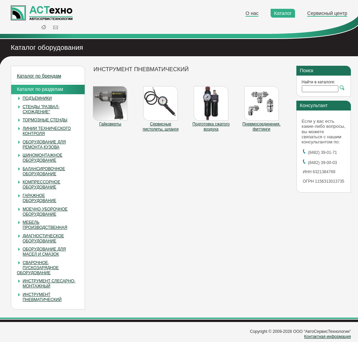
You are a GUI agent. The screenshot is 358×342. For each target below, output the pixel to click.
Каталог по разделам (40, 89)
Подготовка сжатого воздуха (211, 127)
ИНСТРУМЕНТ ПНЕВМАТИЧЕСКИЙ (42, 297)
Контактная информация (327, 336)
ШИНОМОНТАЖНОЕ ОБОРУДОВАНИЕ (43, 158)
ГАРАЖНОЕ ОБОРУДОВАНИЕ (40, 198)
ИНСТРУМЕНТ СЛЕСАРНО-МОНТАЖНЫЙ (49, 283)
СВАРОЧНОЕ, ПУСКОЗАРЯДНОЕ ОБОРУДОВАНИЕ (38, 267)
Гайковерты (110, 124)
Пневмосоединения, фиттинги (261, 127)
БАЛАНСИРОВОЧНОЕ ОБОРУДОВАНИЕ (44, 171)
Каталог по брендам (39, 76)
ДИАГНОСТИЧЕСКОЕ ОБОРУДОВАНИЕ (43, 238)
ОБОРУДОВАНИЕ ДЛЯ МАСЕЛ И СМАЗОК (44, 252)
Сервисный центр (327, 13)
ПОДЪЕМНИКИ (37, 98)
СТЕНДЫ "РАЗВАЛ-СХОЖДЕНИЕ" (41, 109)
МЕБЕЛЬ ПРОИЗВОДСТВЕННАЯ (45, 225)
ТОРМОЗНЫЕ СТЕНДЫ (45, 120)
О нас (252, 13)
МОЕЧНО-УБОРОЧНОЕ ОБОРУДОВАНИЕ (45, 212)
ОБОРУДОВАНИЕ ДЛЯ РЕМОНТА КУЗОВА (44, 144)
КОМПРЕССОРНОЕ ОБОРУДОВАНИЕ (41, 184)
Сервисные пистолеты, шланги (160, 127)
